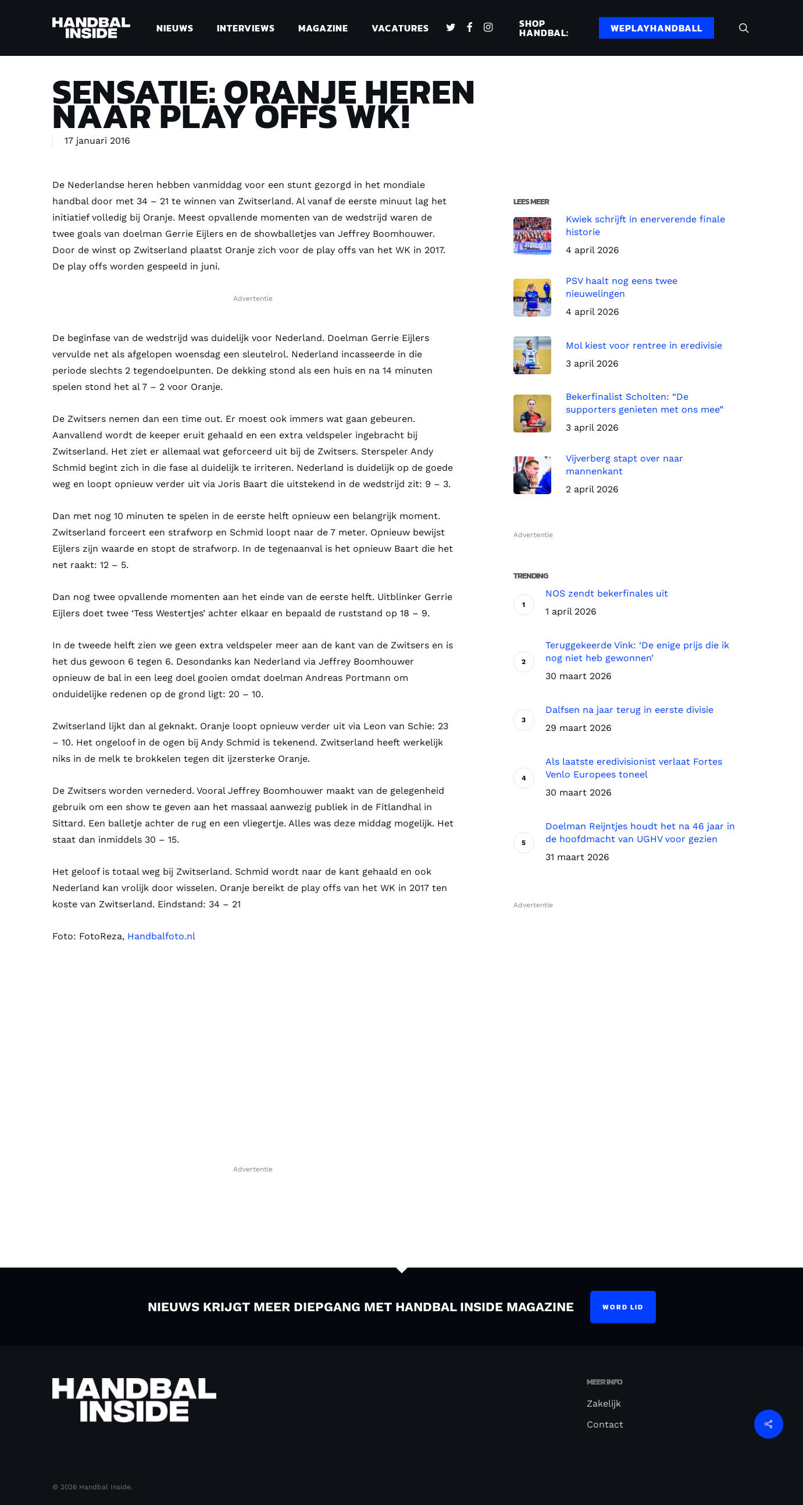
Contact (605, 1424)
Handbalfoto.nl (161, 936)
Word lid (623, 1307)
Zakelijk (604, 1403)
